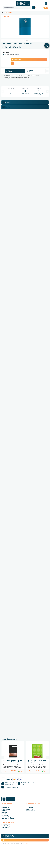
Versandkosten (16, 54)
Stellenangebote (5, 827)
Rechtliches (4, 810)
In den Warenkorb (28, 59)
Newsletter (5, 840)
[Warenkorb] (44, 8)
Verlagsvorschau (31, 810)
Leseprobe (25, 41)
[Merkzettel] (36, 7)
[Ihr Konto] (38, 7)
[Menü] (46, 3)
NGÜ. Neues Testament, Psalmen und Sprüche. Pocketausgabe (12, 761)
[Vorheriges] (2, 71)
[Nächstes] (47, 71)
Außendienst (30, 807)
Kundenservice (6, 804)
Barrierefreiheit (5, 815)
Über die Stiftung (5, 825)
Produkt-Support (5, 809)
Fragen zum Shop (5, 807)
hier (19, 78)
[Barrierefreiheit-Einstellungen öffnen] (46, 45)
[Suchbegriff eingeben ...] (14, 7)
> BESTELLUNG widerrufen (8, 818)
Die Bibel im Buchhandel (33, 806)
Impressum (4, 812)
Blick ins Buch (6, 16)
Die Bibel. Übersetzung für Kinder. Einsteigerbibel (37, 761)
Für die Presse (5, 829)
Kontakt (3, 806)
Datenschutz (4, 813)
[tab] (25, 102)
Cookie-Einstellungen (6, 817)
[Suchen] (28, 7)
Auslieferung (30, 809)
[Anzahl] (6, 59)
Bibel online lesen (5, 824)
